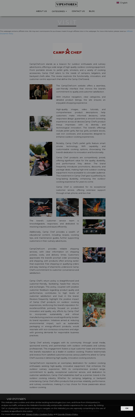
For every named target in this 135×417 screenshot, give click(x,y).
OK (126, 408)
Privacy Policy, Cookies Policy (39, 414)
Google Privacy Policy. (68, 414)
